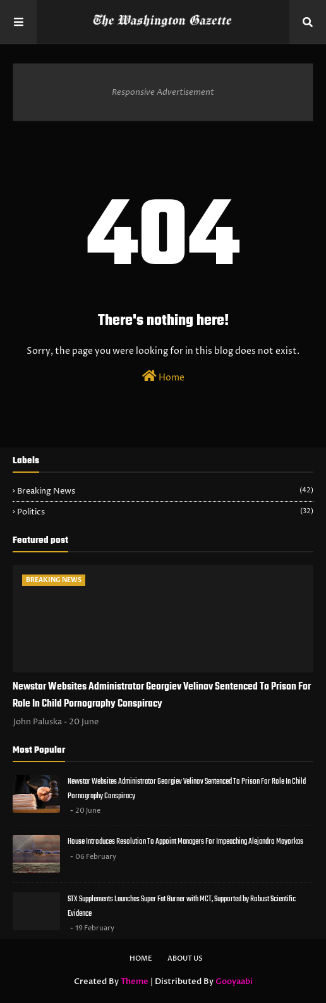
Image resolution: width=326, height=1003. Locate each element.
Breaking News (165, 491)
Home (163, 377)
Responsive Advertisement (163, 92)
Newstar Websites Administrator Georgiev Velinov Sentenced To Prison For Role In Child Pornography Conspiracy (162, 695)
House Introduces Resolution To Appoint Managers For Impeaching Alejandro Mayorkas (185, 841)
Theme (134, 981)
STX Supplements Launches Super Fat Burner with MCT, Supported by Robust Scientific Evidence (182, 906)
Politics (165, 512)
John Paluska (37, 721)
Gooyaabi (234, 981)
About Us (185, 958)
